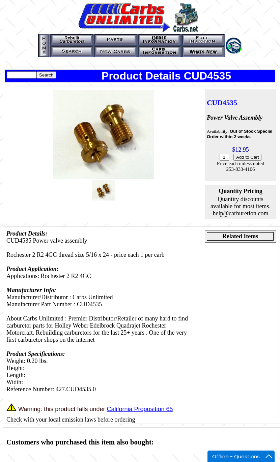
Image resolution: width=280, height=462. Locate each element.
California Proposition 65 (140, 409)
